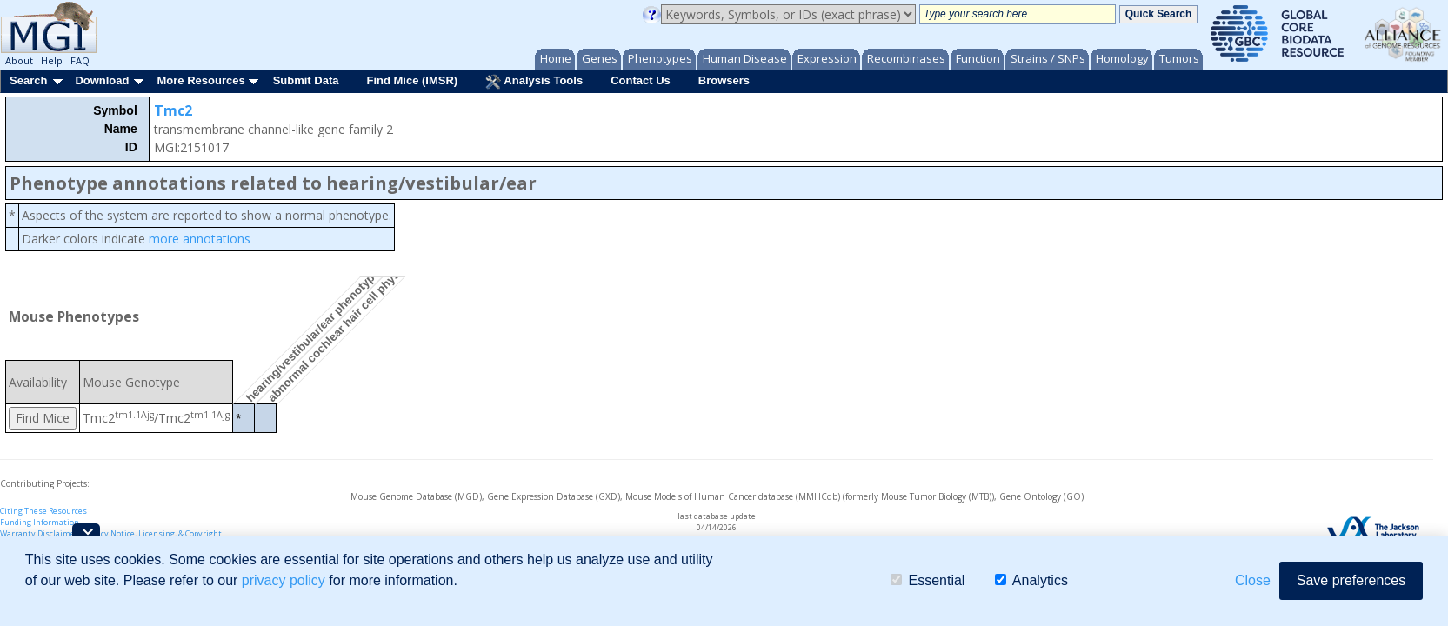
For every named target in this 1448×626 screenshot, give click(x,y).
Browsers (724, 80)
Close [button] (1253, 580)
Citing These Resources (43, 510)
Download (102, 80)
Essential (927, 580)
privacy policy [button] (283, 580)
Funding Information (39, 522)
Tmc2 (173, 110)
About (19, 60)
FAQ (80, 60)
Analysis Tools (534, 82)
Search (28, 80)
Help (52, 60)
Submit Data (306, 80)
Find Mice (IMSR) (411, 80)
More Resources (200, 80)
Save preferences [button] (1351, 580)
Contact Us (641, 80)
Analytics (1031, 580)
